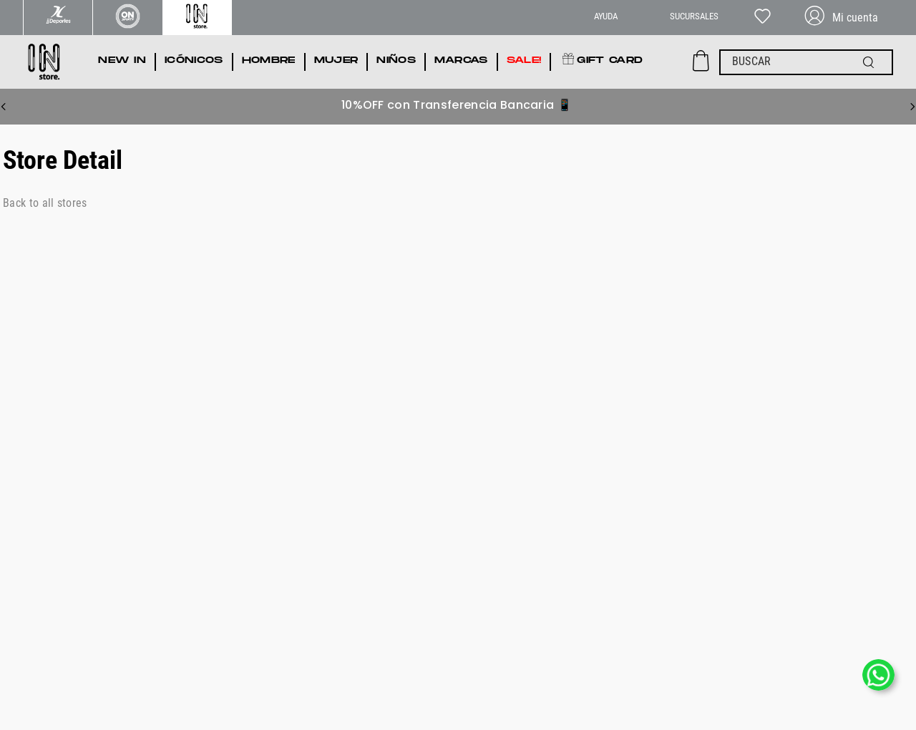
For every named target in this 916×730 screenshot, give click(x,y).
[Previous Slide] (3, 106)
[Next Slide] (912, 106)
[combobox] (806, 62)
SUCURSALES (694, 16)
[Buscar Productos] (871, 62)
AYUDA (606, 16)
